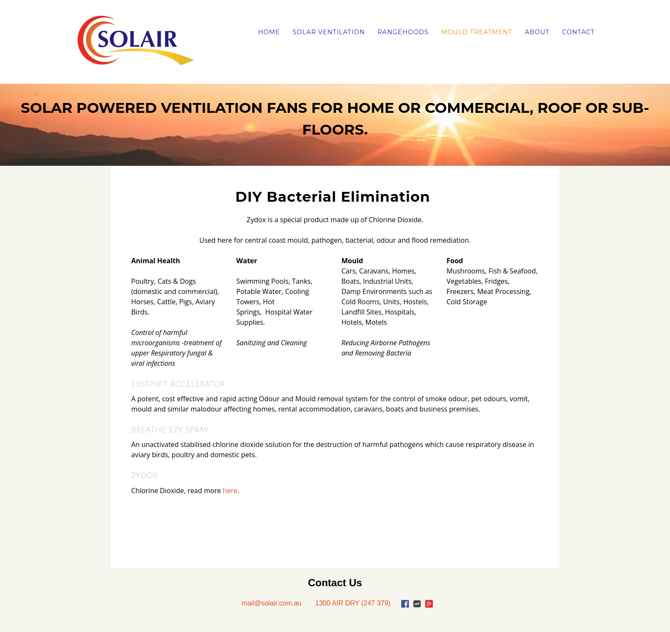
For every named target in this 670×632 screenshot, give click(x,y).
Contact (578, 32)
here (230, 490)
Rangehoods (403, 32)
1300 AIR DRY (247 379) (352, 603)
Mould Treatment (476, 32)
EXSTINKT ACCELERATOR (178, 383)
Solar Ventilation (329, 32)
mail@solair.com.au (272, 603)
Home (269, 32)
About (537, 32)
